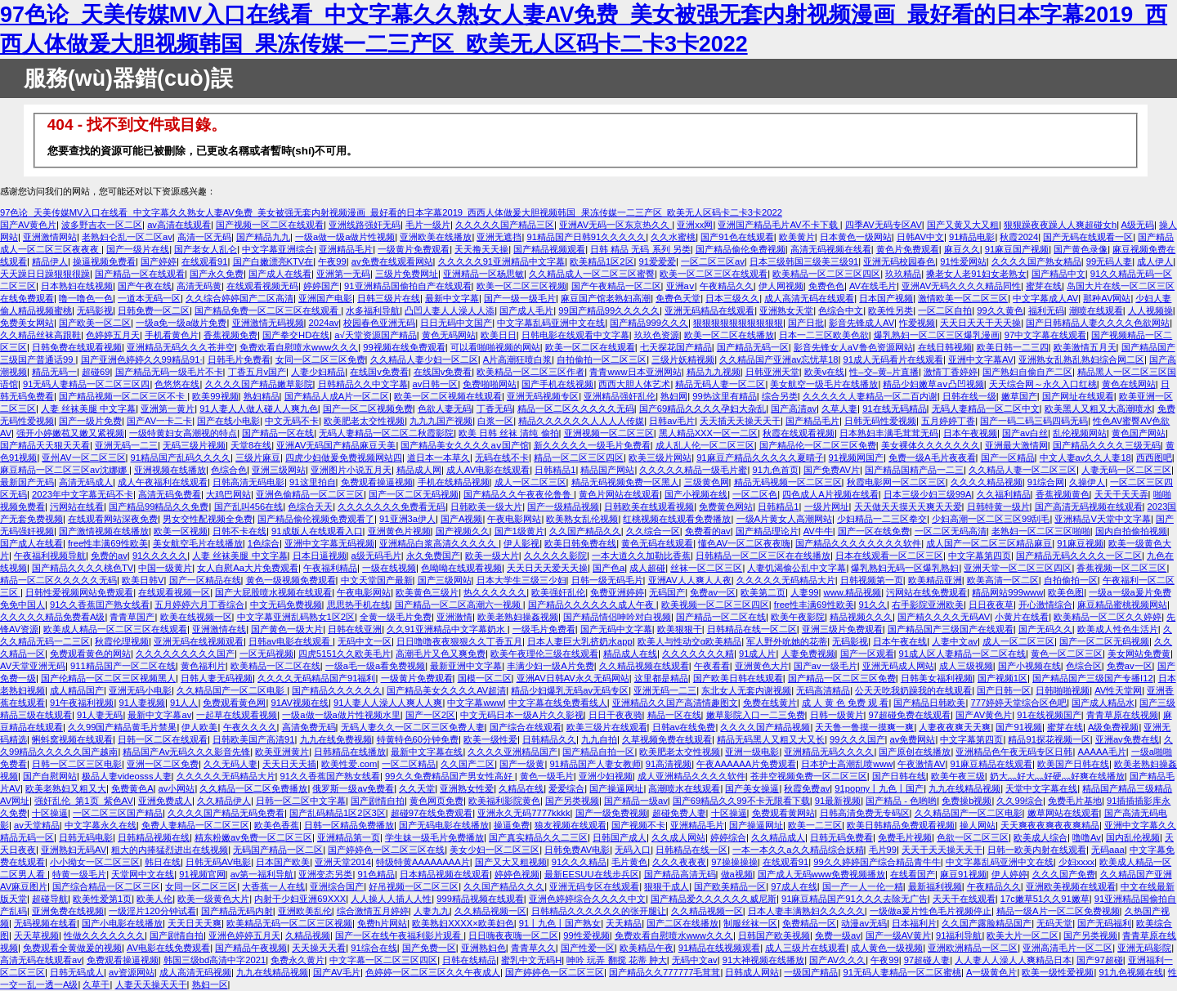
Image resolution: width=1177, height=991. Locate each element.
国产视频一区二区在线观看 (270, 225)
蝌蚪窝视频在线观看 (72, 739)
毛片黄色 (629, 862)
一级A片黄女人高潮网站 (784, 519)
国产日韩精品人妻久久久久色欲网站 (1098, 323)
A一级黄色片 (991, 972)
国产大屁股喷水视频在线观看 (273, 592)
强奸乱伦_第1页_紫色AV (83, 801)
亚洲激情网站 (50, 237)
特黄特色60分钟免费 (418, 739)
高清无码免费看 (169, 494)
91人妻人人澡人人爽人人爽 (387, 703)
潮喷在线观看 (1096, 310)
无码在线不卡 (502, 457)
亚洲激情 (454, 617)
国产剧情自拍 (378, 801)
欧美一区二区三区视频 (521, 286)
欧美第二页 (763, 592)
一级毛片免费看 (543, 629)
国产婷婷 (159, 261)
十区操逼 (50, 813)
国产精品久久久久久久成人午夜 (592, 604)
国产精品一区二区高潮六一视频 (459, 604)
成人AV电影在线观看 (488, 470)
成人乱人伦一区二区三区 (705, 445)
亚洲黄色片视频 (399, 531)
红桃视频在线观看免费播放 (677, 519)
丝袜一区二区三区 (706, 568)
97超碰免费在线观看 (910, 715)
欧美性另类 (890, 310)
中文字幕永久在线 (100, 825)
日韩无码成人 (77, 972)
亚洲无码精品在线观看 (709, 310)
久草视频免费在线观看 (667, 739)
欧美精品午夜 (647, 948)
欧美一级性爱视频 (1058, 972)
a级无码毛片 (376, 555)
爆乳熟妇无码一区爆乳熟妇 (905, 568)
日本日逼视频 (320, 555)
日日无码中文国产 (456, 323)
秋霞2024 (1019, 237)
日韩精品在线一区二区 (752, 629)
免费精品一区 (809, 923)
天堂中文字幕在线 (1041, 788)
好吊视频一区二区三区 (414, 886)
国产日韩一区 (1004, 690)
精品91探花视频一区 (1049, 739)
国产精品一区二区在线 (721, 617)
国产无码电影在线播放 (444, 825)
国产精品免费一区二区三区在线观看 (268, 310)
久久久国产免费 (1063, 874)
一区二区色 (754, 494)
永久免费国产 (433, 555)
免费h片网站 (382, 923)
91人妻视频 (141, 703)
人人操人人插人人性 (391, 899)
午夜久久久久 (250, 727)
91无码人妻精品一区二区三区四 (86, 384)
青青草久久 (533, 948)
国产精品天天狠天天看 (45, 445)
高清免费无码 (309, 727)
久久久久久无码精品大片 (785, 580)
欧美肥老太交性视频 (364, 421)
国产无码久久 (1045, 629)
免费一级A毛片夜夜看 (931, 457)
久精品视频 (307, 935)
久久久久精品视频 (987, 482)
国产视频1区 (1002, 678)
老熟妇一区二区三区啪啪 (1040, 531)
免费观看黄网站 (783, 813)
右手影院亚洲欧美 (928, 604)
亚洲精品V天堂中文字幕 (1102, 519)
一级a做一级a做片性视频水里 (341, 715)
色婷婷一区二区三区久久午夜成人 (432, 972)
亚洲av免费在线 (1127, 739)
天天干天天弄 (1121, 494)
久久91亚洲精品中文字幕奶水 (447, 629)
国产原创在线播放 (915, 752)
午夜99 (332, 261)
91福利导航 (959, 935)
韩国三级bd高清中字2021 (214, 960)
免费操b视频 (966, 801)
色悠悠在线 (176, 384)
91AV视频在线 (300, 703)
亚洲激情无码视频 (268, 323)
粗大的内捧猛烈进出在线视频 (169, 850)
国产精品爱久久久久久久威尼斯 (713, 899)
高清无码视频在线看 (830, 249)
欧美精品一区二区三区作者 (530, 372)
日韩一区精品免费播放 (349, 825)
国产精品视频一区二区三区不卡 (123, 396)
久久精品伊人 (224, 801)
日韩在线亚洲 (355, 629)
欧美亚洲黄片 (282, 752)
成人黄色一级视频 (887, 948)
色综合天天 (310, 506)
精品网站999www (1007, 592)
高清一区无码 (204, 237)
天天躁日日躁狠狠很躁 (45, 274)
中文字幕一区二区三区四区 (383, 960)
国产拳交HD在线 (295, 335)
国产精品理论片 (767, 531)
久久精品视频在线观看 (644, 666)
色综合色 (229, 470)
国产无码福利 (1104, 923)
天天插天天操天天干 (740, 421)
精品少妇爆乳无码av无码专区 (570, 690)
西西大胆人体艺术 (634, 384)
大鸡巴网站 (228, 494)
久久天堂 (417, 788)
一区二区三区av (713, 261)
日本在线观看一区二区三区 (889, 555)
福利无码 (1046, 310)
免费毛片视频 (905, 837)
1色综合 (264, 543)
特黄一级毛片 (79, 874)
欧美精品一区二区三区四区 (826, 274)
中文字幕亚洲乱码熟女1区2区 (296, 617)
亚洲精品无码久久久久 (829, 752)
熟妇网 (673, 396)
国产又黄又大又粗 (963, 225)
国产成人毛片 (526, 310)
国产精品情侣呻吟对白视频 (617, 617)
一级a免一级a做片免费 (181, 323)
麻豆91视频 (963, 874)
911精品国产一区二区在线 (123, 666)
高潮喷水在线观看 (684, 788)
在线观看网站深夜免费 (113, 519)
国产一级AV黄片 (898, 935)
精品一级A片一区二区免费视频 (1057, 911)
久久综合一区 (653, 531)
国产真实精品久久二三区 (538, 837)
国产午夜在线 (145, 286)
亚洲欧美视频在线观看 (1071, 886)
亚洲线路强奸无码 (365, 225)
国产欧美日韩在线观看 (738, 678)
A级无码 (1137, 225)
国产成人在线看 (279, 274)
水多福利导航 (373, 310)
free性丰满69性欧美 (108, 543)
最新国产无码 (27, 482)
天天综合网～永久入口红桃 (1043, 384)
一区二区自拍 (945, 310)
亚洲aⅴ (680, 286)
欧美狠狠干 (679, 629)
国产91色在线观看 (736, 237)
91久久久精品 (579, 862)
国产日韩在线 (899, 776)
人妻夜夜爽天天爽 (955, 727)
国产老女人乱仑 (205, 249)
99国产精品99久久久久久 (609, 310)
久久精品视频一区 (490, 911)
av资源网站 (131, 972)
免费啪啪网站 (490, 384)
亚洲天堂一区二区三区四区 (1018, 568)
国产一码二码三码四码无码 (1034, 421)
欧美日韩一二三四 (1013, 347)
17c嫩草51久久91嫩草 (1045, 899)
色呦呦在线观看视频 (461, 568)
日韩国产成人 (620, 837)
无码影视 (95, 310)
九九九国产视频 (440, 421)
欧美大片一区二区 (1022, 935)
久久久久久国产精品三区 (504, 225)
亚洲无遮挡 (499, 237)
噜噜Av (1086, 837)
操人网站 (978, 825)
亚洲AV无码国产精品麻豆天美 (336, 445)
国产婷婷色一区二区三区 (554, 972)
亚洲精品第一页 (348, 837)
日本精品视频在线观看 (445, 874)
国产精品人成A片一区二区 (336, 396)
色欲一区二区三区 (973, 837)
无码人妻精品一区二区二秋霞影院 (386, 433)
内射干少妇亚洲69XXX (300, 899)
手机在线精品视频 (454, 482)
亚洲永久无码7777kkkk (523, 813)
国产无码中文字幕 (616, 629)
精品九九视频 (714, 372)
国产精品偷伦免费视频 (740, 249)
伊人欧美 (199, 727)
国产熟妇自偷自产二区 (1027, 372)
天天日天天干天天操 (980, 323)
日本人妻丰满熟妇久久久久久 (806, 911)
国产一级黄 (521, 764)
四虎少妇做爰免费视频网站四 (343, 457)
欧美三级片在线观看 (606, 727)
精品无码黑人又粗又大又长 (771, 739)
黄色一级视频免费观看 (291, 580)
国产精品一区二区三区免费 (842, 678)
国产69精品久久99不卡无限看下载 (741, 801)
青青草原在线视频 (1122, 715)
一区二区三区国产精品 (118, 813)
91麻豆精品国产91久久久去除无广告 (854, 899)
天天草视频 (36, 935)
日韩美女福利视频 (937, 678)
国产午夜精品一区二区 (616, 286)
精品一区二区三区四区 (579, 457)
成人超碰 (647, 568)
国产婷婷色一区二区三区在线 (386, 850)
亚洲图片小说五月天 (351, 470)
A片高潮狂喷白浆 (517, 359)
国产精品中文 (1058, 274)
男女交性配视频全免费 (208, 519)
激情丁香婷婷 (951, 372)
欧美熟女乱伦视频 (582, 519)
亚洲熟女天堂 (786, 310)
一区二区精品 (409, 764)
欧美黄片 (797, 237)
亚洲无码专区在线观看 (594, 886)
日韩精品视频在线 (154, 837)
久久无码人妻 (230, 764)
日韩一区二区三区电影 (77, 764)
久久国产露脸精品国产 (987, 923)
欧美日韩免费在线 (580, 543)
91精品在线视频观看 (719, 948)
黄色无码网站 (449, 335)
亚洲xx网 (695, 225)
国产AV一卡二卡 (159, 421)
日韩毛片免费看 (239, 359)
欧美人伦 (154, 899)
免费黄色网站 (726, 506)
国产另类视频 (572, 801)
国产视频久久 (463, 531)
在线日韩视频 (945, 347)
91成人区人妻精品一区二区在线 (962, 653)
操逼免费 (512, 825)
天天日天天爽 (195, 923)
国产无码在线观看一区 (1088, 237)
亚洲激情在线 (219, 629)
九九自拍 (599, 739)
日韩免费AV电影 (577, 850)
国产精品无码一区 (753, 347)
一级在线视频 (389, 568)
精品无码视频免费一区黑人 (625, 482)
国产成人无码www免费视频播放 (821, 874)
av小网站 (177, 788)
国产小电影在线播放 (122, 923)
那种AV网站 (1106, 298)
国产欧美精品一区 (730, 886)
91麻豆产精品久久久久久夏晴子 (759, 457)
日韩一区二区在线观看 (163, 739)
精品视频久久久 (861, 617)
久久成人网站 (678, 837)
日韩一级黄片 (837, 715)
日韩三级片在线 (388, 298)
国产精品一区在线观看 (140, 274)
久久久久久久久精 (698, 653)
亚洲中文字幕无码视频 (329, 543)
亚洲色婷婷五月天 (244, 935)
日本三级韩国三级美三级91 (804, 261)
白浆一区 (495, 421)
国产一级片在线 (137, 249)
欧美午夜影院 (798, 617)
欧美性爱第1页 (102, 899)
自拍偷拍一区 (1071, 580)
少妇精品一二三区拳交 (882, 519)
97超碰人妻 (927, 960)
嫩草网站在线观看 (1063, 813)
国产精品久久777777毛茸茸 (664, 972)
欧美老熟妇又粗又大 (65, 788)
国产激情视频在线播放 (104, 531)
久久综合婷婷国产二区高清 (239, 298)
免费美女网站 (27, 323)
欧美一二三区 (815, 825)
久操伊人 (1087, 482)
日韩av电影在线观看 (290, 641)
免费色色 (826, 286)
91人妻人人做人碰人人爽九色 (258, 408)
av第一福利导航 (262, 874)
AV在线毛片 (873, 286)
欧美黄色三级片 (427, 592)
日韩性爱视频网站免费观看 (79, 592)
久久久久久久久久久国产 (185, 653)
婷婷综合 (728, 837)
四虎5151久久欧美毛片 (344, 653)
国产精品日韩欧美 (929, 703)
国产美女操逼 (752, 788)
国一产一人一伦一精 (862, 886)
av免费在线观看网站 (392, 261)
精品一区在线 (674, 715)
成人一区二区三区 (530, 482)
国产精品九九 (263, 237)
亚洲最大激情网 (1016, 445)
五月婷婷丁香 (948, 421)
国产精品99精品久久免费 (158, 506)
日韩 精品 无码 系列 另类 (640, 249)
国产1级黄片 (519, 531)
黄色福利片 (203, 666)
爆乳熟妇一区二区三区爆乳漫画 (937, 335)
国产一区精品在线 (205, 580)
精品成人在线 (630, 653)
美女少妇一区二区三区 (494, 850)
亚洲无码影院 (1144, 948)
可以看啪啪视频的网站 (495, 347)
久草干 (96, 984)
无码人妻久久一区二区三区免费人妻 (413, 727)
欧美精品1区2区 (601, 261)
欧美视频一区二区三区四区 (715, 604)
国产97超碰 (1099, 960)
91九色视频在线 (1130, 972)
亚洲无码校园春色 (899, 261)
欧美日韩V (142, 580)
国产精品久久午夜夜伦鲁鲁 (518, 494)
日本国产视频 (886, 298)
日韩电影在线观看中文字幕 (575, 335)
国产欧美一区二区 (95, 323)
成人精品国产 (77, 690)
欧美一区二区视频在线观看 (448, 396)
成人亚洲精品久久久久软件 (691, 776)
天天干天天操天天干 (942, 850)
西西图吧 (1154, 457)
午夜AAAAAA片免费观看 (746, 764)
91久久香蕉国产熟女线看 (330, 776)
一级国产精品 (811, 972)
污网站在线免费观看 (926, 592)
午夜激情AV (921, 764)
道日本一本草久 (438, 457)
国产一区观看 (867, 653)
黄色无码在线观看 (657, 543)
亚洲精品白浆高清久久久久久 (439, 543)
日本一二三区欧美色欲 (824, 335)
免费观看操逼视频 (377, 482)
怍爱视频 (917, 323)
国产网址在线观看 (1078, 396)
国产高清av (794, 408)
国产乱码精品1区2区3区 (337, 813)
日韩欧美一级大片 (486, 506)
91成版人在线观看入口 (316, 531)
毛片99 (883, 850)
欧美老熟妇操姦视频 (517, 617)
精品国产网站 (607, 470)
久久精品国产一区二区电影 (232, 690)
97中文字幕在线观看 (1045, 335)
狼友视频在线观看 (570, 825)
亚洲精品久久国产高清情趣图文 (675, 703)
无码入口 (633, 850)
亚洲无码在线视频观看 (199, 641)
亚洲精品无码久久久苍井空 (181, 347)
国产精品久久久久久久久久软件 (858, 543)
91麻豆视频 (1080, 543)
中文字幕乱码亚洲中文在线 (551, 323)
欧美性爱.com (349, 764)
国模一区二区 (485, 678)
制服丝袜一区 (750, 923)
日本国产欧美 (283, 862)
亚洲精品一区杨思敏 (483, 274)
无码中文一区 (365, 641)
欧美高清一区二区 (1003, 580)
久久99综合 (1019, 801)
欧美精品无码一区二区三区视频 (289, 923)
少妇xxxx (1076, 862)
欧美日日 (499, 335)
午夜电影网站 (514, 519)
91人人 (184, 703)
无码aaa (1108, 850)
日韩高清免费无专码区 (865, 813)
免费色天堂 (678, 298)
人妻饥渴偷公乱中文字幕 (796, 568)
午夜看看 (712, 666)
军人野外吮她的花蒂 (786, 641)
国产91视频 (1018, 727)
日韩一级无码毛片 (607, 580)
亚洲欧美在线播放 (436, 237)
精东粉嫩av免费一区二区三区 (253, 837)
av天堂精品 (37, 825)
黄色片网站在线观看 (619, 494)
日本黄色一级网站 (856, 237)
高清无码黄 (199, 286)
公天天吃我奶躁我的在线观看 (913, 690)
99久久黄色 (1000, 310)
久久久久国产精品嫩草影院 (259, 384)
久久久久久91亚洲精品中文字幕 (501, 261)
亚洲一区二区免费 (163, 764)
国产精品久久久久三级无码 (1107, 445)
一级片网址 (826, 506)
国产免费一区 (429, 948)
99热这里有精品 (724, 396)
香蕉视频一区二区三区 (1121, 568)
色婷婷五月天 (113, 335)
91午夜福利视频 (82, 703)
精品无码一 (54, 372)
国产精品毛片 (812, 421)
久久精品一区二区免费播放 (253, 788)
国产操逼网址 (616, 788)
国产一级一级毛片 (520, 298)
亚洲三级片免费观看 (842, 629)
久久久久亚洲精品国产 (512, 752)
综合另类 (780, 396)
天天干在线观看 (964, 899)
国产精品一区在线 (278, 433)
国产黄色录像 (1081, 249)
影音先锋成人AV (861, 323)
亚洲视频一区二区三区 (609, 433)
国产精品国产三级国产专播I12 (1092, 678)
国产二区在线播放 (682, 923)
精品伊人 (50, 261)
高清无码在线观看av (41, 960)
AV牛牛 (818, 531)
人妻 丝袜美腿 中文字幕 (88, 408)
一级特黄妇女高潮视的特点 (183, 433)
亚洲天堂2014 (343, 862)
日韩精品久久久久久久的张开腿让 (598, 911)
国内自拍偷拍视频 (1131, 531)
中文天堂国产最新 (377, 580)
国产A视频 (461, 519)
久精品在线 (521, 788)
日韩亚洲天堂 (772, 372)
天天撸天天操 (481, 249)
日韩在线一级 (969, 396)
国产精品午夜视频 (251, 948)
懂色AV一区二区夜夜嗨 (744, 543)
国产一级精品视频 (563, 506)
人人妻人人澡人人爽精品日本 (1013, 960)
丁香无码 (494, 408)
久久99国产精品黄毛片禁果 (122, 727)
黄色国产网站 (1139, 433)
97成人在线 (794, 886)
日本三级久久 (732, 298)
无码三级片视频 (194, 445)
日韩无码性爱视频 (880, 421)
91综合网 (1045, 482)
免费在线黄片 (770, 703)
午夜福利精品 (330, 568)
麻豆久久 (962, 249)
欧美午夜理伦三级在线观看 (544, 653)
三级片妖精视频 (682, 359)
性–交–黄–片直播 (884, 372)
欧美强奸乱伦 (558, 592)
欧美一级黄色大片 (213, 899)
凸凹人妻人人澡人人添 (450, 310)
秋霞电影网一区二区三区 (896, 482)
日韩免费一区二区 (154, 310)
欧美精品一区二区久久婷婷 (1107, 617)
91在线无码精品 (894, 408)
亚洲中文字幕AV (981, 359)
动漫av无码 (864, 923)
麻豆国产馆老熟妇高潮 (606, 298)
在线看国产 (912, 874)
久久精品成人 (778, 837)
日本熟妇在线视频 (77, 286)
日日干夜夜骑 (615, 715)
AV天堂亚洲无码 (32, 666)
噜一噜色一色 (86, 298)
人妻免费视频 (808, 653)
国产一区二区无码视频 (414, 494)
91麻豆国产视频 (1017, 249)
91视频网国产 (856, 457)
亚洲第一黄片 (168, 408)
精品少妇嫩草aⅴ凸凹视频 (933, 384)
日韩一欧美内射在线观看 (1036, 850)
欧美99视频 (215, 396)
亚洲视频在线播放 (170, 470)
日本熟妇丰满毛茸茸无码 (888, 433)
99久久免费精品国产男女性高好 (450, 776)
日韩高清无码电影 (248, 482)
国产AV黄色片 (28, 225)
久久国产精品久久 (585, 531)
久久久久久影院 (555, 555)
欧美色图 (1066, 592)
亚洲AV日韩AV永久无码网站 (573, 678)
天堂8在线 (250, 445)
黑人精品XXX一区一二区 (708, 433)
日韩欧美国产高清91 (253, 739)
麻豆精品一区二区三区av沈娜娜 (64, 470)
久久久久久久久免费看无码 (391, 506)
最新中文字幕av (159, 715)
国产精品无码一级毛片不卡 (169, 372)
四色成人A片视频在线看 (830, 494)
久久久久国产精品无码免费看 (226, 813)
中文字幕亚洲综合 (278, 249)
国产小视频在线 (696, 494)
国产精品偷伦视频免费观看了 (315, 519)
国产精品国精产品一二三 (914, 470)
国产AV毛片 (336, 972)
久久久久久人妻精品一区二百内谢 (870, 396)
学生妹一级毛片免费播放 (434, 837)
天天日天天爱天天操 (547, 568)
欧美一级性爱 (490, 739)
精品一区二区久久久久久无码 (575, 408)
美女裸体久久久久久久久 (930, 445)
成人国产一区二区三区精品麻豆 (989, 543)
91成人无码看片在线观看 (892, 359)
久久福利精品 (1004, 494)
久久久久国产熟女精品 (1036, 261)
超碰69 (96, 372)
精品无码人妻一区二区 (720, 384)
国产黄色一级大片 (287, 629)
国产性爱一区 (588, 948)
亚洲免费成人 (165, 801)
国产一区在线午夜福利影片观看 (399, 935)
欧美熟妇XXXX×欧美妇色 (462, 923)
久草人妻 (839, 408)
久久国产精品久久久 (503, 886)
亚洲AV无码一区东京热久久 (615, 225)
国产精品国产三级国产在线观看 (951, 629)
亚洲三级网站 (279, 470)
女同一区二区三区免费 (320, 359)
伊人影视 (521, 543)
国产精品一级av (636, 801)
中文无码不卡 (292, 421)
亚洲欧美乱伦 (305, 911)
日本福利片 (914, 923)
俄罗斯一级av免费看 (353, 788)
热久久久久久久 (494, 592)
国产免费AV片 (831, 470)
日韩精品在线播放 (350, 752)
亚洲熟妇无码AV (73, 850)
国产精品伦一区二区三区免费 (817, 445)
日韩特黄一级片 (998, 506)
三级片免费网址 (406, 274)
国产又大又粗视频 (511, 862)
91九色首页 (775, 470)
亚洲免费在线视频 (68, 911)
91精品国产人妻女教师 (594, 764)
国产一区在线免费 (874, 531)
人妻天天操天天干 (151, 984)
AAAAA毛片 (1102, 752)
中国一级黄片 (165, 568)
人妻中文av (955, 641)
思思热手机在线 (358, 604)
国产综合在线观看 (526, 727)
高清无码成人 (86, 482)
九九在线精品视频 (964, 788)
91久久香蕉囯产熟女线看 (100, 604)
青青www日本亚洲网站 (635, 372)
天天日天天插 (289, 764)
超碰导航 (50, 899)
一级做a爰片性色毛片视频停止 (930, 911)
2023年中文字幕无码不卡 (82, 494)
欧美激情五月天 (1085, 347)
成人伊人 (1155, 261)
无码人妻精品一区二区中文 (986, 408)
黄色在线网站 (1129, 384)
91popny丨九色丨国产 (879, 788)
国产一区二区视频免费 (368, 408)
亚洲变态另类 (325, 874)
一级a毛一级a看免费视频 (375, 666)
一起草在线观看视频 (236, 715)
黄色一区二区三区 (1067, 653)
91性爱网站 (963, 261)
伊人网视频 (781, 286)
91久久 (873, 604)
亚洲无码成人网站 (898, 666)
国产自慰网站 (50, 776)
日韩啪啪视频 (1063, 690)
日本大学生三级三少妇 (521, 580)
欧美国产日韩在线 (1073, 764)
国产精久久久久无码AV (943, 617)
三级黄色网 (706, 482)
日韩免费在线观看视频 (77, 347)
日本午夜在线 (900, 641)
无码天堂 (1054, 923)
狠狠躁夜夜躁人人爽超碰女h (1060, 225)
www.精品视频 (853, 592)
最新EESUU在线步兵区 (591, 874)
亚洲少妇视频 (606, 776)
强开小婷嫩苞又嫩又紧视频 (70, 433)
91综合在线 (373, 948)
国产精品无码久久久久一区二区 (1079, 555)
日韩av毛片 (672, 421)
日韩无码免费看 (841, 837)
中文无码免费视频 (286, 604)
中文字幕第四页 (979, 555)
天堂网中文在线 (142, 874)
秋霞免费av (807, 788)
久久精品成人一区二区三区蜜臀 (592, 274)
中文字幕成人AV (1045, 298)
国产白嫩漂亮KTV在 (273, 261)
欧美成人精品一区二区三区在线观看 (115, 629)
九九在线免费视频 (336, 739)
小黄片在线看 (1022, 617)
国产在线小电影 (228, 421)
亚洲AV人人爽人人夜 (690, 580)
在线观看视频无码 (262, 286)
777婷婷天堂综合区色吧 (1018, 703)
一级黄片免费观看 (414, 249)
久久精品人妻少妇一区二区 (424, 359)
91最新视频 (838, 801)
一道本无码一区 (149, 298)
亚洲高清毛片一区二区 (1067, 948)
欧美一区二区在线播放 (729, 335)
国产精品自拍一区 (598, 752)
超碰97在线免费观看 (431, 813)
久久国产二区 (468, 764)
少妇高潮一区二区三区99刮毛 (990, 519)
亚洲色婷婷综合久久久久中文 (587, 899)
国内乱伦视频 (1133, 837)
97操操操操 (734, 862)
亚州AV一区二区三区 (83, 457)
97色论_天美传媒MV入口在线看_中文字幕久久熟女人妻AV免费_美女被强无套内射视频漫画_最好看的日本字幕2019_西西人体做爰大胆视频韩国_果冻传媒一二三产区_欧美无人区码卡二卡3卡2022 (391, 212)
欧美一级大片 (492, 555)
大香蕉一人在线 (273, 886)
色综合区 (1084, 666)
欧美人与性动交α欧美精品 (689, 641)
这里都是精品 (661, 678)
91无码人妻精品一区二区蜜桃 (901, 972)
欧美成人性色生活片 (1117, 629)
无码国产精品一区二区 (278, 850)
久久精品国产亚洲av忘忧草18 (778, 359)
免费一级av (838, 935)
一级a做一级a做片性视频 (345, 237)
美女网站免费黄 (1139, 653)
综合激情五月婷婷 (373, 911)
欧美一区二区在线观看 (590, 347)
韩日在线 (163, 862)
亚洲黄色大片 (762, 666)
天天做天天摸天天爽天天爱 (908, 506)
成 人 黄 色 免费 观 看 (845, 703)
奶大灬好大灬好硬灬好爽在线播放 (1057, 776)
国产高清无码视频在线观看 (1089, 506)
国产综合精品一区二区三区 (106, 886)
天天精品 (624, 923)
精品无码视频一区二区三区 (788, 482)
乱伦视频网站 (1080, 433)
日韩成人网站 (752, 972)
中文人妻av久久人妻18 (1085, 457)
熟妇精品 (262, 396)
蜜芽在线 (1044, 286)
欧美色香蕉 (276, 825)
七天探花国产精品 (676, 347)
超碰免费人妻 (679, 813)
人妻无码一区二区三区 (1126, 470)
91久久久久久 (159, 555)
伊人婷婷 (1009, 874)
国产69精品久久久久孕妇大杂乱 (702, 408)
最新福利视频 (935, 886)
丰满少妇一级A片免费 (550, 666)
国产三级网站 (445, 580)
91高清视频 (668, 764)
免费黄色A (132, 788)
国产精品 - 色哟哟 (901, 801)
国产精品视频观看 (549, 249)
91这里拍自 (312, 482)
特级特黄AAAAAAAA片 (423, 862)
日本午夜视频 (970, 433)
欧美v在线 (824, 372)
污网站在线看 (77, 506)
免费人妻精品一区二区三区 (195, 825)
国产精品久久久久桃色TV (82, 568)
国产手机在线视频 (557, 384)
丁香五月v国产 (257, 372)
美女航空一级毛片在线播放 (824, 384)
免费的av (109, 555)
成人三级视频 (966, 666)
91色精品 (375, 874)
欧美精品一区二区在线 (275, 666)
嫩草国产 (1019, 396)
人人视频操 (1150, 310)
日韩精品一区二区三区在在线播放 (763, 555)
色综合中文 (840, 310)
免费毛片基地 (1075, 801)
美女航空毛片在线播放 (198, 543)
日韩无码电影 (86, 837)
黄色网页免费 (436, 801)
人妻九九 (432, 911)
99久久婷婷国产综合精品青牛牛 (876, 862)
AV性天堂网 (1118, 690)
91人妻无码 (100, 715)
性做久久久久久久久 (104, 935)
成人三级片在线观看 (805, 948)
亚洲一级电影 (752, 752)
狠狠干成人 (666, 886)
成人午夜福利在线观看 (163, 482)
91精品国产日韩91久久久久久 (586, 237)
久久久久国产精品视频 (765, 727)
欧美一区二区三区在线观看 (714, 274)
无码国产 (667, 592)
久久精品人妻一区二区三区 (1022, 470)
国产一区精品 (1008, 457)
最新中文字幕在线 (427, 752)
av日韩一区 (436, 384)
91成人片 (757, 653)
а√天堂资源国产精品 (375, 335)
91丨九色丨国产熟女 (560, 923)
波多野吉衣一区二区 (101, 225)
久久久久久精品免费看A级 (52, 617)
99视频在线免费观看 (404, 347)
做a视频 (737, 874)
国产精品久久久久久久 (337, 690)
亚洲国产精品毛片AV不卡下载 (778, 225)
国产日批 (806, 323)
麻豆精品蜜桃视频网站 (1122, 604)
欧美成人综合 (1040, 837)
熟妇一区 (210, 984)
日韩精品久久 (549, 739)
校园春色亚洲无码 (379, 323)
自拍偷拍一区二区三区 (602, 359)
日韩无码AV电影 (218, 862)
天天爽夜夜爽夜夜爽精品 (1049, 825)
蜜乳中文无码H (531, 960)
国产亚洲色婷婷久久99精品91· (142, 359)
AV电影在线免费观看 (168, 948)
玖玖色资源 (656, 335)
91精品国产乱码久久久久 (180, 457)
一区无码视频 (266, 653)
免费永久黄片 (297, 960)
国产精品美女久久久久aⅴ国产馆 (464, 445)
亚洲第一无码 (343, 274)
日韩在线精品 (469, 960)
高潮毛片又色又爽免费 (441, 653)
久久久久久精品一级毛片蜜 (693, 470)
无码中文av (695, 960)
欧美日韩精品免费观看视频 (901, 825)
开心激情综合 (1045, 604)
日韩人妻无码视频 (217, 678)
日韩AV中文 (920, 237)
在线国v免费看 (379, 372)
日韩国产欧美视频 (774, 935)
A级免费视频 (1113, 727)
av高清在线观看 (179, 225)
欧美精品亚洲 (935, 580)
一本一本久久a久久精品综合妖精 (797, 850)
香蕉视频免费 (230, 335)
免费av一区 (713, 592)
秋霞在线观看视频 (799, 433)
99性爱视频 (586, 935)
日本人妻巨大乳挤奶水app (580, 641)
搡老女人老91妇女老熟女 (976, 274)
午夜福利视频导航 (50, 555)
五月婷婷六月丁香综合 (199, 604)
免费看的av (708, 531)
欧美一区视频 (181, 531)
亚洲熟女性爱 (467, 788)
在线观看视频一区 (174, 592)
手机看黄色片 (172, 335)
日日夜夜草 (991, 604)
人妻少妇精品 (318, 372)
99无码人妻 (1109, 261)
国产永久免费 (217, 274)
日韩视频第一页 (871, 580)
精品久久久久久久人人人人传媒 (581, 421)
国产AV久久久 (837, 960)
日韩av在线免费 (684, 727)
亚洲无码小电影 (140, 690)
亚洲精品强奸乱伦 (620, 396)
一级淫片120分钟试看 (152, 911)
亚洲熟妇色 (483, 948)
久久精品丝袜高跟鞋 (40, 335)
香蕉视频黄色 (1063, 494)
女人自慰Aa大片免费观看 (247, 568)
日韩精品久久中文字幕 (363, 384)
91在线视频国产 (1049, 715)
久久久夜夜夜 (679, 862)
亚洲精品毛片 (346, 249)
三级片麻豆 (257, 457)
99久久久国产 (857, 739)
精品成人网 (418, 470)
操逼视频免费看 (104, 261)
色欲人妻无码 (445, 408)
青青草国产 (132, 617)
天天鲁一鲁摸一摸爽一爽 (864, 727)
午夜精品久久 (727, 286)
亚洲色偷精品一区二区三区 (310, 494)
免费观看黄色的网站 (90, 653)
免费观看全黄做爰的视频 (72, 948)
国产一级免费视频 (611, 813)
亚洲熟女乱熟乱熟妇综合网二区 (1081, 359)
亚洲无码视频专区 (543, 396)
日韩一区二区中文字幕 (301, 801)
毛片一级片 (427, 225)
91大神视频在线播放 (763, 960)
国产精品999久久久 (649, 323)
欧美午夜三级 (958, 776)
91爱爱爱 (657, 261)
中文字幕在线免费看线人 (557, 703)
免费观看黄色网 (234, 703)
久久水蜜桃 (673, 237)
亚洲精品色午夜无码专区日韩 (1013, 752)
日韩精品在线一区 (691, 850)
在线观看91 (204, 261)
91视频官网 (202, 874)
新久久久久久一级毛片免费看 (592, 445)
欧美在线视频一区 (196, 617)
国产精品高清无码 (680, 874)
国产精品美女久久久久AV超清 (446, 690)
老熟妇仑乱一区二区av (127, 237)
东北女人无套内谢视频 (746, 690)
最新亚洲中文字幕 (466, 666)
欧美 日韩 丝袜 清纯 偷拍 (508, 433)
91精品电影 (972, 237)
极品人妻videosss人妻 (127, 776)
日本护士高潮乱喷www (847, 764)
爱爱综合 (566, 788)
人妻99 (804, 592)
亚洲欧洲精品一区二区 (973, 948)
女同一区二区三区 (201, 886)
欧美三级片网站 (660, 457)
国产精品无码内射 (237, 911)
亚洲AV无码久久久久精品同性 (961, 286)
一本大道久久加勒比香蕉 (641, 555)
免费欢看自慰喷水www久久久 (298, 347)
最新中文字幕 (452, 298)
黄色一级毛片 (547, 776)
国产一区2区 (430, 715)
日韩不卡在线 (239, 531)
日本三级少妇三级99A (928, 494)
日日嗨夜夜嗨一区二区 (513, 935)
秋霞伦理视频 (122, 641)
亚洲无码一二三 (126, 445)
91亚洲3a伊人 (407, 519)
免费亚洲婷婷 (617, 592)
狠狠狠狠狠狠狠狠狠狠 (738, 323)
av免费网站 (913, 739)
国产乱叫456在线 (249, 506)
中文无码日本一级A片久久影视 (521, 715)
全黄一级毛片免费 (396, 617)
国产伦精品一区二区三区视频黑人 (108, 678)
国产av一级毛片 (825, 666)
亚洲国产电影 (325, 298)
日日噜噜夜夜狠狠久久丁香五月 (459, 641)
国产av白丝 (1025, 433)
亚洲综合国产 (337, 886)
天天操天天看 (319, 948)
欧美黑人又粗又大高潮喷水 (1098, 408)
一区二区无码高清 (951, 531)
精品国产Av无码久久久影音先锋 (186, 752)
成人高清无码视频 (195, 972)
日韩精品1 (555, 470)
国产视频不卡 (638, 825)
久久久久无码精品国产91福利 (316, 678)
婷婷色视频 (517, 874)
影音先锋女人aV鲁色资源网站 (853, 347)
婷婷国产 (321, 286)
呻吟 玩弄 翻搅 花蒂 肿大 (616, 960)
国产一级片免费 (90, 421)
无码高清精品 (823, 690)
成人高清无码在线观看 (809, 298)
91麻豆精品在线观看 (991, 764)
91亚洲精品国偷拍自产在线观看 (407, 286)
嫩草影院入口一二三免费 (755, 715)
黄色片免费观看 (907, 249)
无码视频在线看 (45, 923)
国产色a (608, 568)
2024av (324, 323)
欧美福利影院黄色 (504, 801)
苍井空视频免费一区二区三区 (808, 776)
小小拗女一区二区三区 (95, 862)
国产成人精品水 (1103, 703)
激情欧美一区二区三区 (963, 298)
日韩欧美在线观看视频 (649, 506)
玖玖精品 (903, 274)
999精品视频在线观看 (480, 899)
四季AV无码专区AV (883, 225)
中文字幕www (475, 703)
